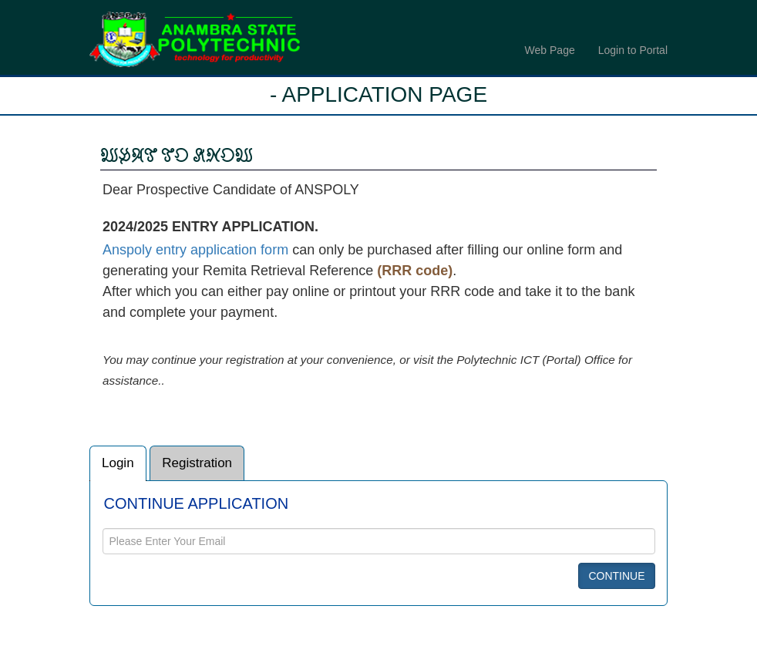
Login (117, 468)
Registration (197, 468)
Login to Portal (633, 50)
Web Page (550, 50)
